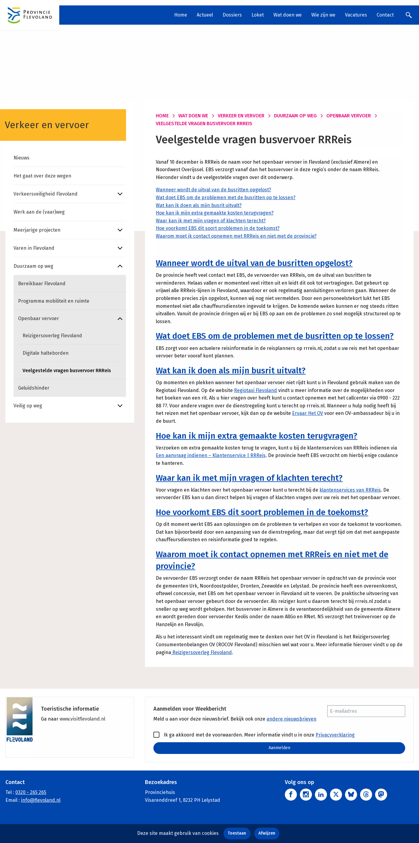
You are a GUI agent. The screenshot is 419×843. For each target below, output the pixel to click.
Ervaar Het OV (307, 413)
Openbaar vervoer (38, 318)
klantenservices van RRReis (350, 490)
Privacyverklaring (335, 735)
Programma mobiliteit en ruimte (53, 301)
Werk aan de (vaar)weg (39, 212)
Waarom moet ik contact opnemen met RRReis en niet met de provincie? (236, 236)
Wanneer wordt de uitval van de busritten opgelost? (213, 190)
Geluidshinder (33, 388)
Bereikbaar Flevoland (42, 283)
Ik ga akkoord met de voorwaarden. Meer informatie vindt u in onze (254, 735)
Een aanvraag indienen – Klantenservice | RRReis (211, 455)
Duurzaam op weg (33, 266)
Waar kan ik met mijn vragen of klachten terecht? (211, 221)
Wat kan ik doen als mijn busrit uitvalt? (199, 205)
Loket (257, 15)
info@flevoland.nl (40, 800)
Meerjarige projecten (37, 230)
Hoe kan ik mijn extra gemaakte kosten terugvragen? (214, 213)
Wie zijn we (323, 15)
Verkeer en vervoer (241, 116)
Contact (385, 15)
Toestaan (237, 833)
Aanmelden (279, 747)
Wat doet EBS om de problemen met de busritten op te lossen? (225, 197)
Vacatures (356, 15)
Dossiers (232, 15)
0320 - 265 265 (30, 792)
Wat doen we (287, 15)
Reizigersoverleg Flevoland (52, 335)
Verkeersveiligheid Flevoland (46, 194)
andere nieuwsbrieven (291, 719)
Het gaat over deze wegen (42, 176)
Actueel (205, 15)
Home (180, 15)
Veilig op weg (28, 406)
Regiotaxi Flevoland (255, 390)
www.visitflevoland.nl (82, 719)
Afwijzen (266, 833)
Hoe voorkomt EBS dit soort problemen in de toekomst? (217, 228)
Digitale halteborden (46, 353)
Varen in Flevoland (34, 248)
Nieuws (21, 158)
